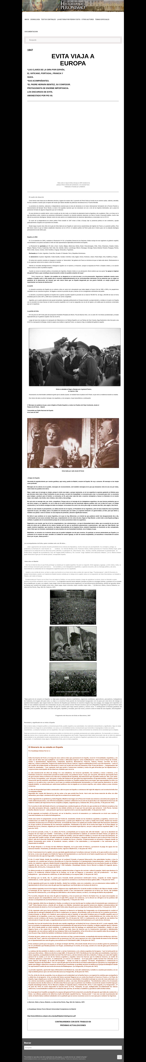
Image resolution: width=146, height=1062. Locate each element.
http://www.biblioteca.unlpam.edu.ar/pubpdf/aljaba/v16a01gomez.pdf (51, 1016)
